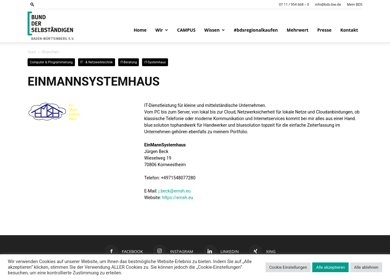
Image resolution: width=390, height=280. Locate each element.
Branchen (50, 52)
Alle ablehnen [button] (366, 267)
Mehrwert (297, 30)
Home (140, 30)
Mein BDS (354, 4)
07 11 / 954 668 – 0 (294, 4)
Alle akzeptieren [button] (330, 267)
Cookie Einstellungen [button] (288, 267)
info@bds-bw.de (328, 4)
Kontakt (349, 30)
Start (32, 52)
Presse (324, 30)
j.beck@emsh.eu (174, 190)
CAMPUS (186, 30)
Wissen (214, 30)
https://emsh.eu (177, 197)
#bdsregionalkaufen (256, 30)
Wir (161, 30)
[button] (32, 4)
